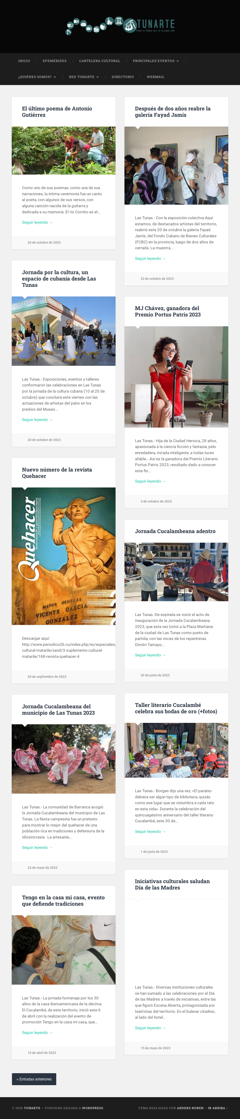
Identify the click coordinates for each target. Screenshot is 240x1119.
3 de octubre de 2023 (156, 501)
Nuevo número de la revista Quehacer (57, 472)
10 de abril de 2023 (42, 1053)
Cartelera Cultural (99, 61)
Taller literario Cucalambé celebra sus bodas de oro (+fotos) (176, 708)
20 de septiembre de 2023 (47, 677)
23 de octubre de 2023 (157, 279)
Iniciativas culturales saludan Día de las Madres (172, 884)
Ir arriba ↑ (218, 1108)
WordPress (92, 1108)
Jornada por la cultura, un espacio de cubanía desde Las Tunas (59, 278)
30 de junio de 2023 (155, 675)
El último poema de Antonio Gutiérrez (57, 111)
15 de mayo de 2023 (155, 1048)
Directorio (123, 77)
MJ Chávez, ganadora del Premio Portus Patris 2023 (168, 311)
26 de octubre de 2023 (44, 243)
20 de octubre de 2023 (44, 440)
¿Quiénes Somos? (35, 77)
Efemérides (55, 61)
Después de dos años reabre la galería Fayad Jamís (173, 111)
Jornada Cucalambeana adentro (175, 530)
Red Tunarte (81, 77)
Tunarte (32, 1108)
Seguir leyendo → (37, 222)
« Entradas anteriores (34, 1079)
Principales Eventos (154, 61)
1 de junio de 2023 (154, 852)
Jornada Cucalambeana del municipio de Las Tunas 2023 (58, 709)
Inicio (24, 61)
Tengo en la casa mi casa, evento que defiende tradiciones (63, 900)
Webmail (156, 77)
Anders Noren (190, 1108)
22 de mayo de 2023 (42, 868)
